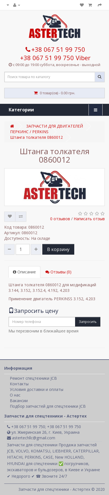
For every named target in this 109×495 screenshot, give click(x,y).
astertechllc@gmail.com (31, 437)
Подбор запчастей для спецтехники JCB (48, 406)
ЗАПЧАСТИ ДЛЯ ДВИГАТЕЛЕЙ (54, 126)
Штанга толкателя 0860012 (36, 137)
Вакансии (19, 400)
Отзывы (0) (58, 272)
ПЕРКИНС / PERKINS (29, 131)
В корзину (58, 249)
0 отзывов (60, 218)
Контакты (19, 383)
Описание (24, 272)
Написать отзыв (89, 218)
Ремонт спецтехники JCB (33, 378)
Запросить (88, 321)
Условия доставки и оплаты (36, 389)
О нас (15, 395)
